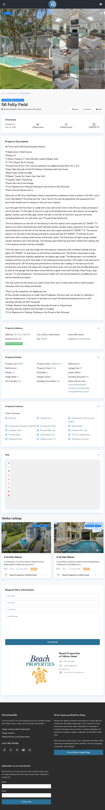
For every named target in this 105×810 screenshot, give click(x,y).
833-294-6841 (69, 661)
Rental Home (12, 93)
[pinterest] (17, 749)
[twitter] (10, 749)
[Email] (26, 795)
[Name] (26, 786)
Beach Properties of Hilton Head (23, 575)
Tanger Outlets (8, 733)
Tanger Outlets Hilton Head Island (16, 729)
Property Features (14, 406)
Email (4, 791)
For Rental (6, 100)
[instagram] (29, 749)
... (34, 564)
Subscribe (26, 801)
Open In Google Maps (14, 343)
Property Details (13, 357)
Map (7, 454)
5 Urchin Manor (65, 557)
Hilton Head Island (24, 109)
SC (20, 339)
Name (4, 782)
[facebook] (4, 749)
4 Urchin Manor (13, 557)
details (34, 569)
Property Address (14, 328)
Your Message (52, 624)
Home (3, 93)
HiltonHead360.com (10, 721)
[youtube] (23, 749)
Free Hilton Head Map (78, 752)
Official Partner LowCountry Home (16, 737)
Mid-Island (37, 109)
